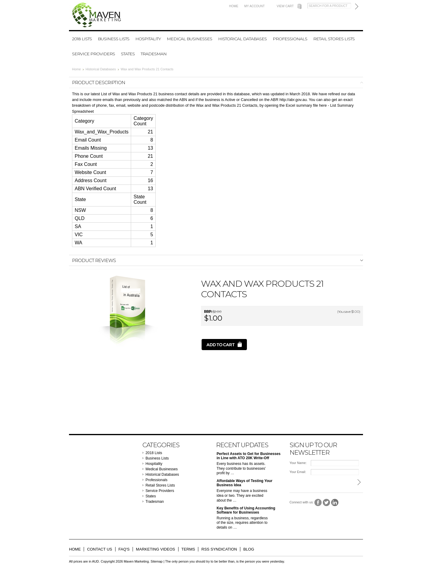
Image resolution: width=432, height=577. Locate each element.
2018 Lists (82, 38)
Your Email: (298, 472)
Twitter (326, 502)
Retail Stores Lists (334, 38)
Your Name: (298, 463)
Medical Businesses (189, 38)
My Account (254, 6)
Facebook (318, 502)
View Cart (285, 6)
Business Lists (113, 38)
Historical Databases (242, 38)
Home (233, 6)
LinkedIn (335, 502)
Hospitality (148, 38)
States (128, 53)
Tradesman (153, 53)
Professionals (290, 38)
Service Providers (93, 53)
